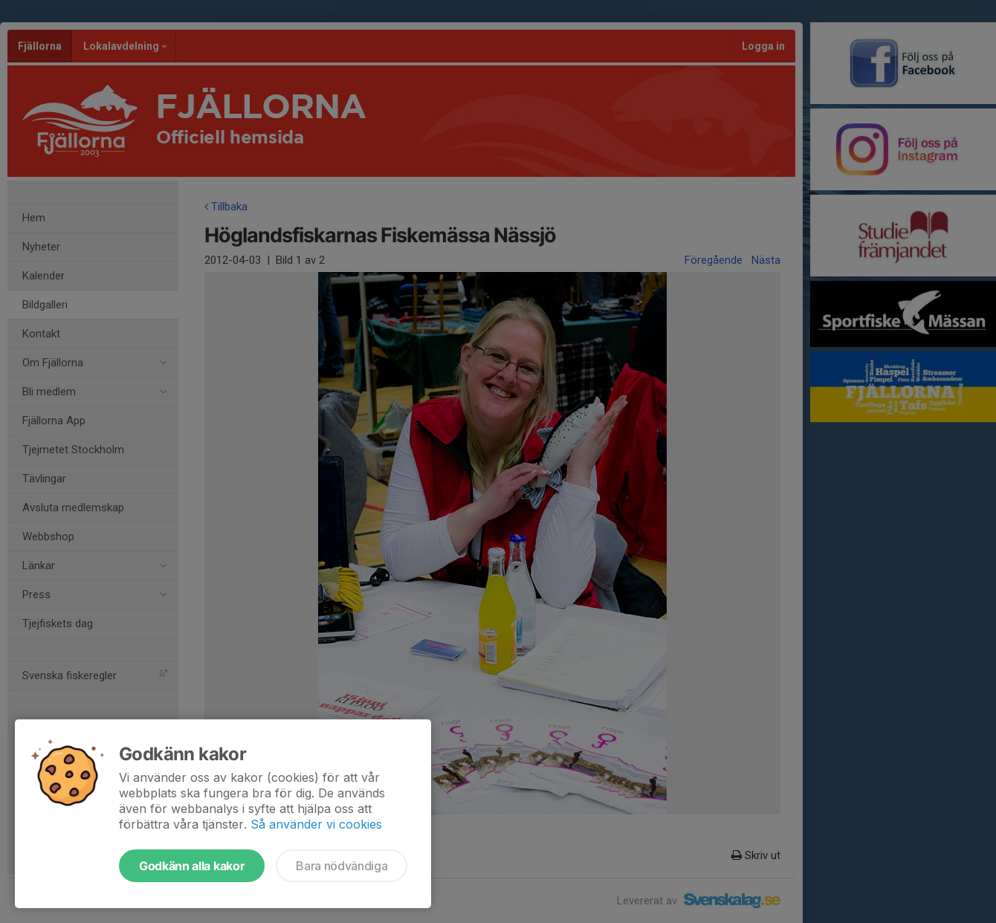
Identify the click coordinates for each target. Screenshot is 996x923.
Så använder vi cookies (316, 824)
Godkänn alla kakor (192, 865)
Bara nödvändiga (341, 865)
